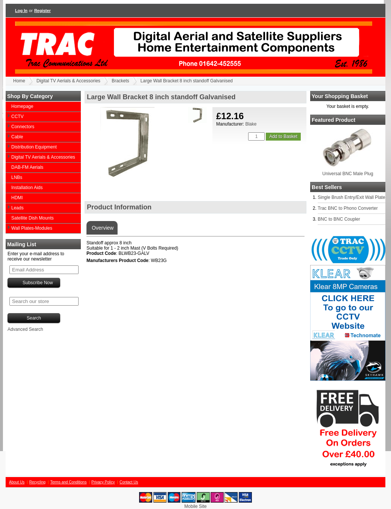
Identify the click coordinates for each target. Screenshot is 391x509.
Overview (102, 228)
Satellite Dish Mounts (32, 218)
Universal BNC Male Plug (347, 173)
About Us (16, 482)
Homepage (22, 106)
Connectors (22, 126)
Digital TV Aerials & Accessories (68, 80)
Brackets (120, 80)
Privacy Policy (103, 482)
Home (19, 80)
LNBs (16, 177)
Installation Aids (26, 187)
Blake (250, 124)
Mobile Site (195, 506)
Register (42, 10)
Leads (17, 208)
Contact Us (129, 482)
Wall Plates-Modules (31, 228)
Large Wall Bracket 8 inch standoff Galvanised (187, 80)
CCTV (17, 116)
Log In (21, 10)
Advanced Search (25, 329)
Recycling (37, 482)
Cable (17, 136)
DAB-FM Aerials (27, 167)
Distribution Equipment (34, 147)
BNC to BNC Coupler (339, 219)
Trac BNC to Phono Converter (348, 208)
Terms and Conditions (68, 482)
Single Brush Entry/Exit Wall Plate (351, 197)
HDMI (17, 197)
